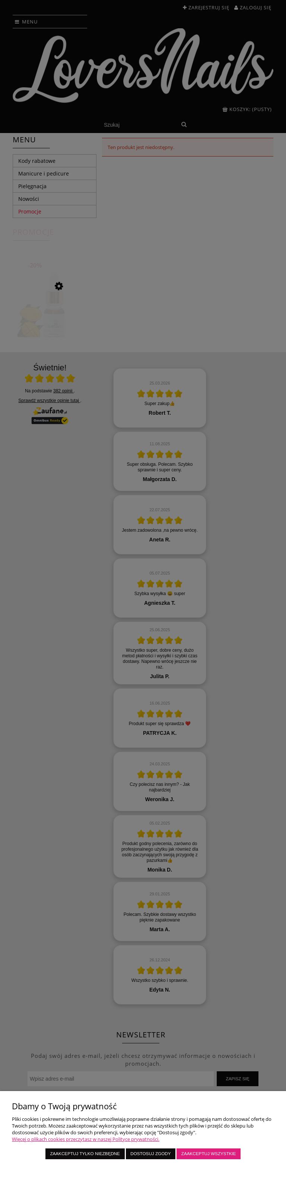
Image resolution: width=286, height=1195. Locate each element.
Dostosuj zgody (150, 1153)
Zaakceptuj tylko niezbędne (85, 1153)
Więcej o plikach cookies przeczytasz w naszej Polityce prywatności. (85, 1139)
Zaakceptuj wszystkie (208, 1153)
